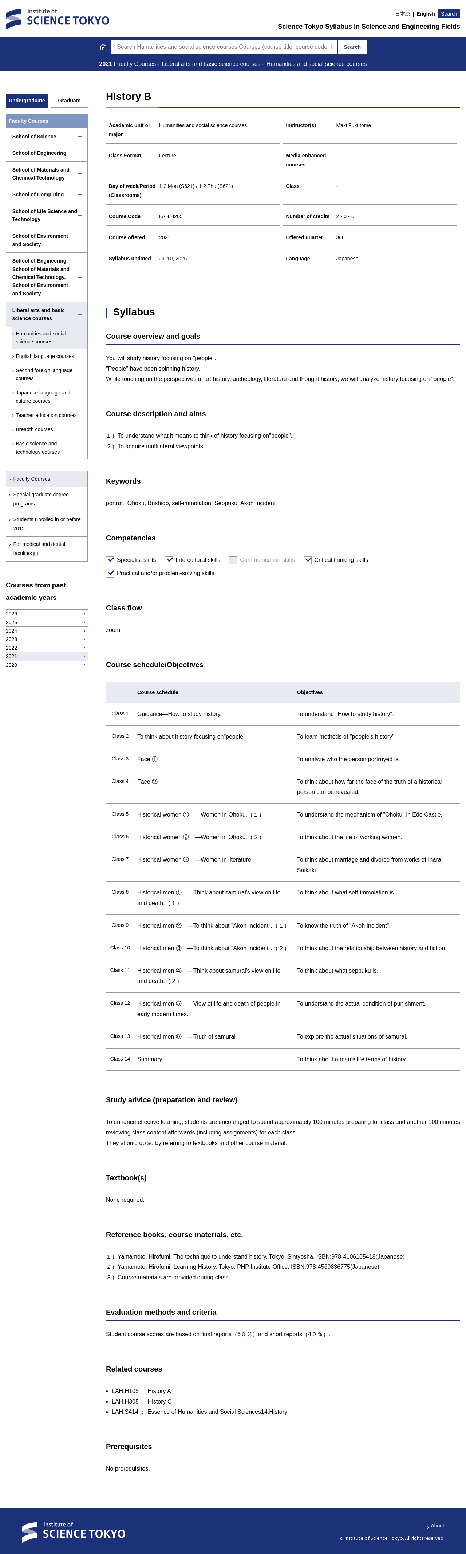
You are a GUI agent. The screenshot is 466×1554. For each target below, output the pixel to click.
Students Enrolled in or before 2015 (47, 523)
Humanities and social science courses (41, 338)
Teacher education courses (46, 415)
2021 (106, 64)
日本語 (402, 14)
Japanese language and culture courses (43, 397)
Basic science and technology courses (38, 448)
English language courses (45, 356)
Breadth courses (34, 429)
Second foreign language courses (44, 374)
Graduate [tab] (69, 100)
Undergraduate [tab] (27, 100)
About (437, 1526)
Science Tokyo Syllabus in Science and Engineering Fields (369, 26)
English (425, 14)
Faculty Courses (31, 479)
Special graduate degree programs (41, 499)
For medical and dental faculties (39, 548)
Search (449, 14)
